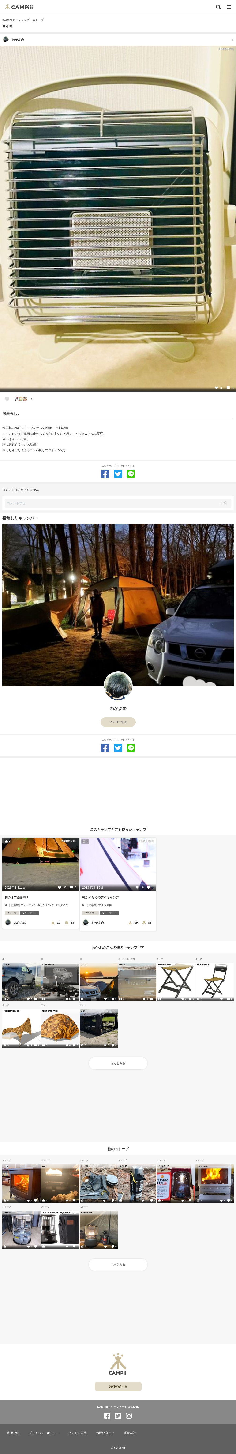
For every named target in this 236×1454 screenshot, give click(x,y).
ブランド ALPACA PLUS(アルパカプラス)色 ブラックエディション (59, 1212)
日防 (82, 1011)
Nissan (84, 965)
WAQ (44, 1166)
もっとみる (118, 1063)
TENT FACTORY (164, 965)
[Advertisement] (118, 790)
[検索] (218, 7)
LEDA (6, 1166)
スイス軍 (84, 1166)
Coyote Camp (202, 1166)
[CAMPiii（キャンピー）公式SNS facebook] (107, 1416)
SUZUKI (7, 965)
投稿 (224, 503)
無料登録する (118, 1386)
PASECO (7, 1212)
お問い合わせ (105, 1433)
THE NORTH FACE (11, 1011)
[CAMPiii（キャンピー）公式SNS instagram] (129, 1416)
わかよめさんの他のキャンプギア (118, 947)
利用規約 (13, 1433)
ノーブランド (163, 1166)
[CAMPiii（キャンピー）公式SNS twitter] (118, 1416)
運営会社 (130, 1433)
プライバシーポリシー (44, 1433)
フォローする (118, 722)
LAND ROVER (48, 965)
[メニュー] (229, 7)
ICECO (122, 965)
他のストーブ (118, 1149)
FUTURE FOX (86, 1212)
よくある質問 (77, 1433)
